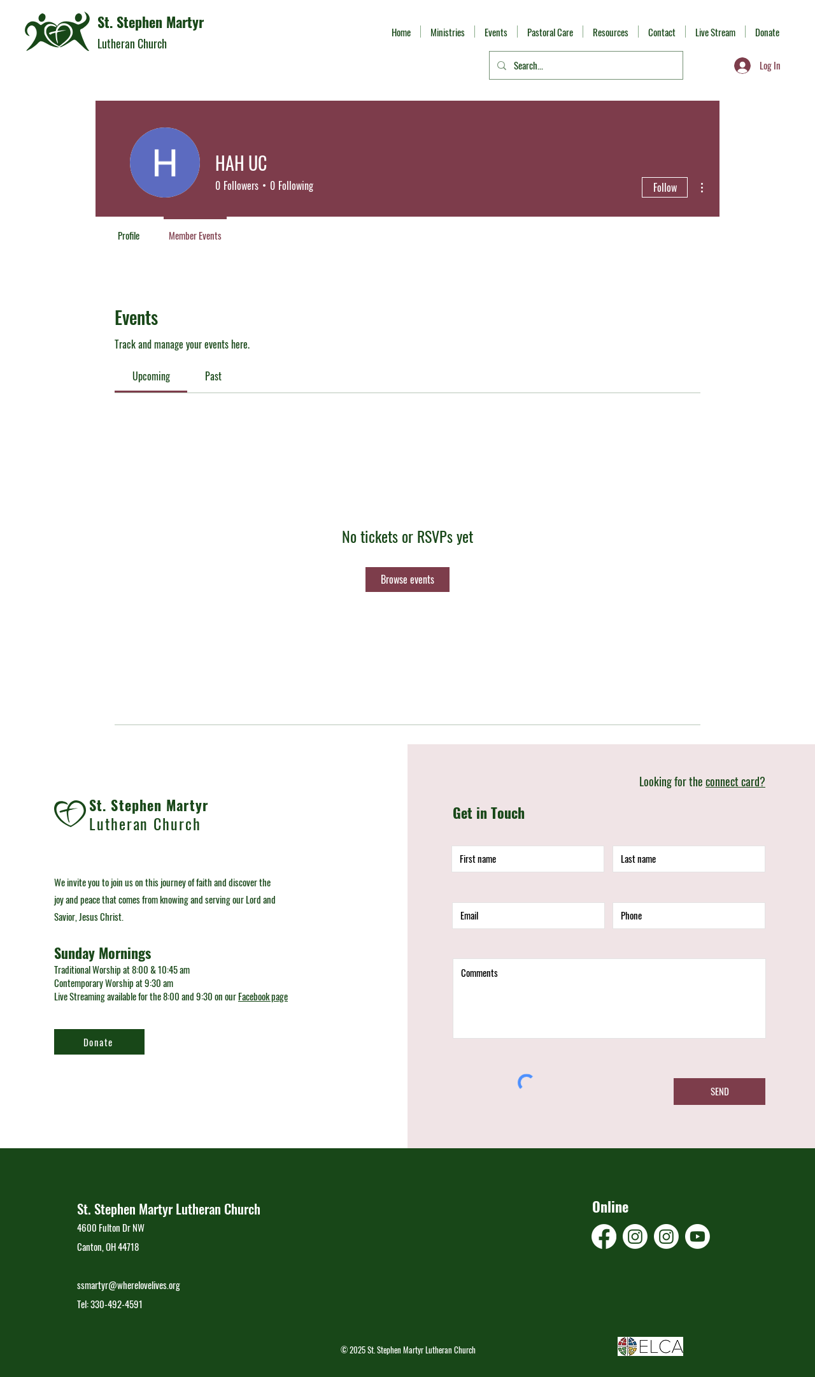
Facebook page (263, 996)
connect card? (735, 781)
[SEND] (719, 1091)
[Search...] (585, 65)
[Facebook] (604, 1236)
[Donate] (99, 1042)
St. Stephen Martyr (150, 21)
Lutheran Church (132, 43)
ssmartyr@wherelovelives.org (128, 1285)
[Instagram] (635, 1236)
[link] (151, 376)
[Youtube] (697, 1236)
